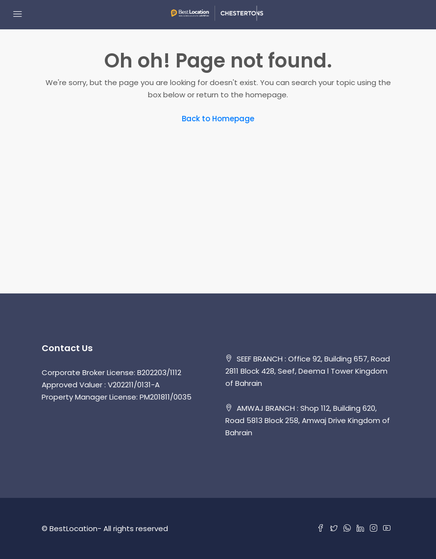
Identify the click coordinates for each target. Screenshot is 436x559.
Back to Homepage (218, 118)
